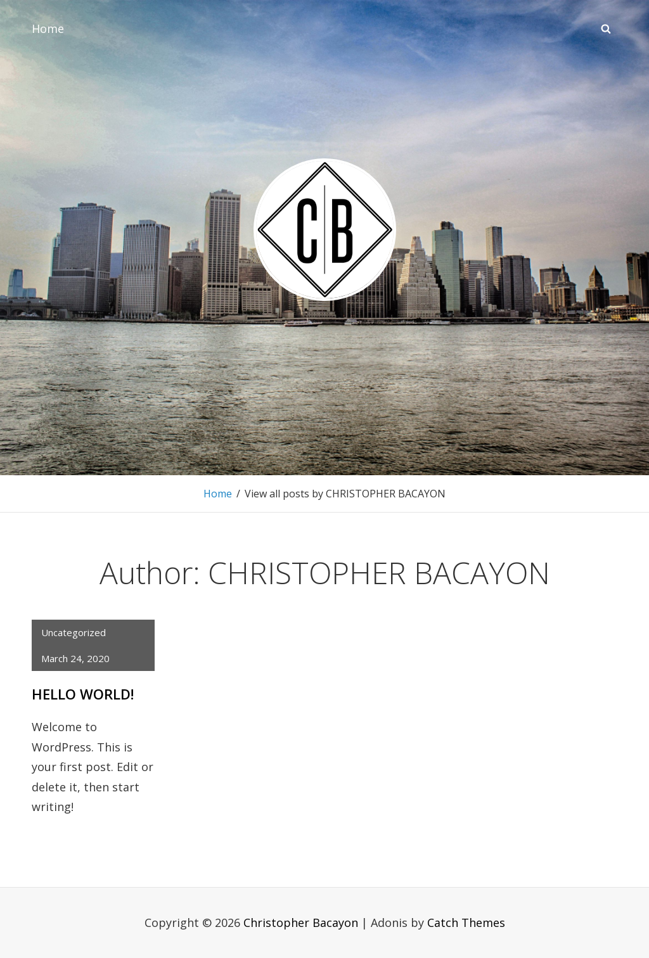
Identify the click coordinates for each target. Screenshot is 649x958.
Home (48, 28)
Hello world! (83, 693)
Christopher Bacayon (300, 922)
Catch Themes (466, 922)
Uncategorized (73, 632)
